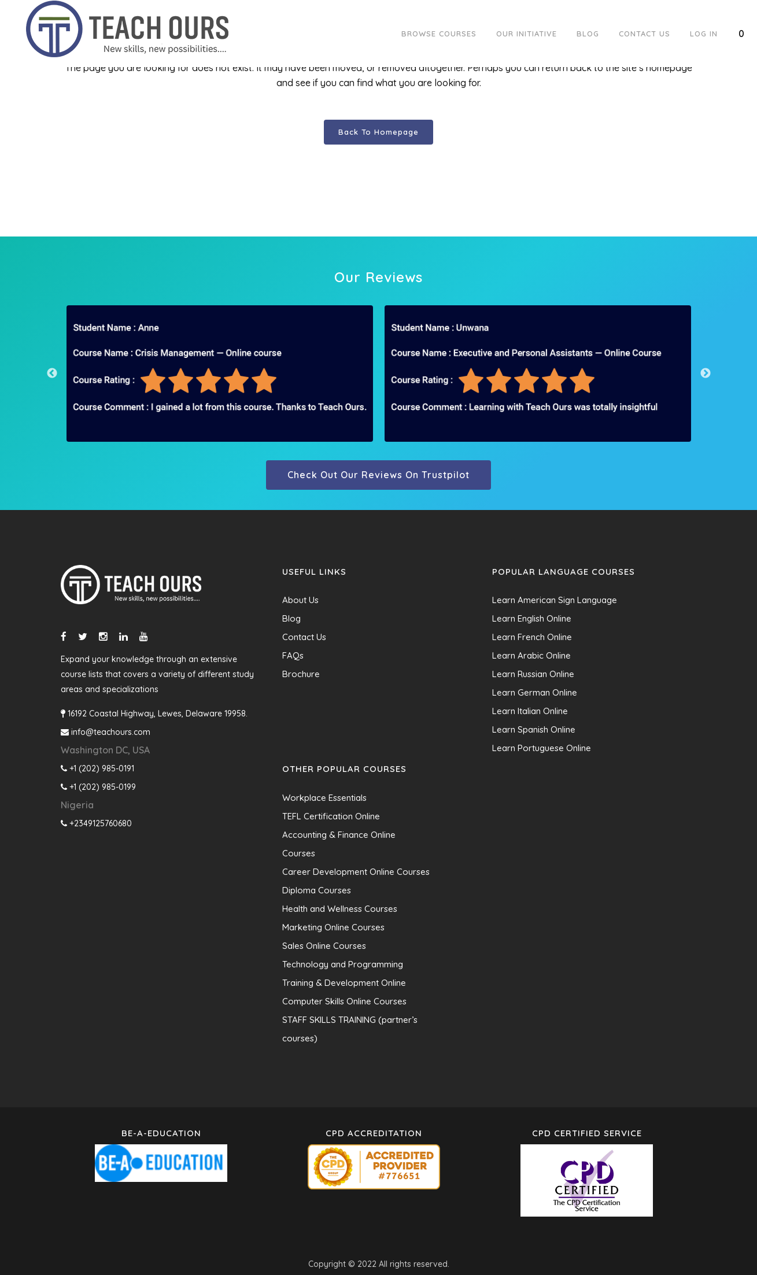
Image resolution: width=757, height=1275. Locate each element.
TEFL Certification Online (331, 816)
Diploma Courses (316, 890)
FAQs (293, 655)
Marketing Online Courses (333, 927)
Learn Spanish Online (533, 729)
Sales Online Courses (324, 945)
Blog (291, 618)
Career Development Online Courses (356, 871)
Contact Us (304, 636)
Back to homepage (378, 131)
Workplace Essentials (324, 797)
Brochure (301, 673)
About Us (300, 599)
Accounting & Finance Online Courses (339, 844)
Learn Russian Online (533, 673)
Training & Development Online (344, 982)
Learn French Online (532, 636)
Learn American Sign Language (554, 599)
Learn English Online (531, 618)
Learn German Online (534, 692)
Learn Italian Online (530, 710)
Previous (52, 373)
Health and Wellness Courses (339, 908)
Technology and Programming (342, 964)
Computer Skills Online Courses (344, 1001)
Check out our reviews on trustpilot (378, 475)
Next (705, 373)
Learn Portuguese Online (541, 747)
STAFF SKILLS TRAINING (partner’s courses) (350, 1029)
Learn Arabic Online (531, 655)
